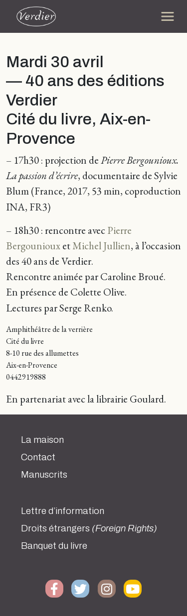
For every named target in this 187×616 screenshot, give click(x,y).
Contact (38, 457)
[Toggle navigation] (167, 16)
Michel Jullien (101, 245)
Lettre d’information (62, 511)
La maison (42, 440)
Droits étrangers (89, 528)
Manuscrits (44, 475)
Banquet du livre (54, 546)
